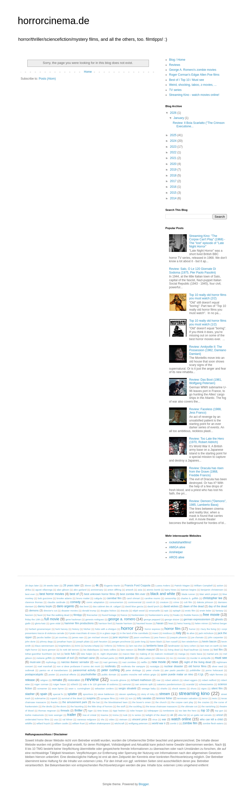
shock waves (179, 688)
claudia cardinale (56, 602)
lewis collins (110, 649)
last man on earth (209, 645)
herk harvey (61, 629)
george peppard (152, 619)
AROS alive (176, 557)
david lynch (153, 606)
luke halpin (86, 653)
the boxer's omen (141, 702)
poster (51, 674)
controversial (134, 602)
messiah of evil (65, 657)
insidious (167, 633)
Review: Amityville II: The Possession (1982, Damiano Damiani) (207, 350)
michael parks (107, 658)
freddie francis (191, 615)
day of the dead (217, 606)
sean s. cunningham (79, 688)
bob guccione (45, 598)
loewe (206, 649)
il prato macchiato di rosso (82, 633)
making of (145, 653)
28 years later (71, 585)
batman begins (188, 589)
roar (158, 680)
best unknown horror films (99, 594)
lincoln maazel (146, 649)
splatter (72, 694)
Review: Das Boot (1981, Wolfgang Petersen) (205, 381)
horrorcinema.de (53, 20)
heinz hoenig (184, 623)
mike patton (145, 658)
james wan (77, 637)
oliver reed (217, 666)
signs (203, 688)
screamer (42, 688)
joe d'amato (197, 637)
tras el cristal (89, 715)
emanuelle (154, 610)
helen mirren (201, 623)
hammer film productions (79, 623)
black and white (162, 594)
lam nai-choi (135, 645)
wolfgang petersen (138, 723)
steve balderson (106, 694)
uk (171, 714)
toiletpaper (153, 710)
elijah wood (138, 610)
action (220, 585)
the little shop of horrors (100, 706)
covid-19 (150, 602)
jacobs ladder (44, 637)
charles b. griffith (189, 598)
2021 (173, 158)
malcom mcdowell (164, 653)
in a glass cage (108, 633)
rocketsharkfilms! (180, 542)
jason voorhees (142, 637)
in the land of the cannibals (134, 633)
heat (170, 623)
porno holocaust (214, 670)
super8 (53, 698)
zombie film (190, 723)
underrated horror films (37, 719)
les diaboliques (91, 649)
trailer (71, 715)
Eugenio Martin (112, 585)
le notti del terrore (69, 649)
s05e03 (74, 684)
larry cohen (190, 645)
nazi (96, 662)
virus (154, 719)
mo (171, 658)
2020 (173, 164)
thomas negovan (47, 710)
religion (44, 680)
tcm (130, 698)
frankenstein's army (159, 615)
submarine (40, 698)
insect (155, 633)
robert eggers (190, 680)
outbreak (29, 670)
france (124, 615)
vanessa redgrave (86, 719)
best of (74, 594)
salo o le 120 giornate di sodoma (100, 684)
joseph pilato (83, 641)
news (175, 662)
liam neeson (127, 649)
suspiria (90, 698)
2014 (173, 198)
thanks (54, 702)
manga (181, 653)
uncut (219, 714)
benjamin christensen (212, 589)
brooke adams (64, 598)
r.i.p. (201, 674)
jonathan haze (64, 641)
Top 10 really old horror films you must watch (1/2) (207, 322)
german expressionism (197, 619)
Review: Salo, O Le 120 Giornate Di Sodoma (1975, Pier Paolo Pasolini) (192, 270)
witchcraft (119, 723)
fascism (29, 615)
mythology (51, 662)
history (75, 629)
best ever (30, 594)
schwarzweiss (206, 684)
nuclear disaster (173, 666)
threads (65, 710)
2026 (173, 113)
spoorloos (88, 694)
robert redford (209, 680)
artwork (129, 589)
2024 (173, 141)
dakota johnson (205, 602)
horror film (172, 629)
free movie (211, 615)
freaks (176, 615)
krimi (77, 645)
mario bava (196, 653)
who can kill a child (211, 719)
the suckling (135, 706)
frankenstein (137, 615)
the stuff (121, 706)
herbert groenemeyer (40, 629)
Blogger (144, 784)
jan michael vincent (98, 637)
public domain (109, 674)
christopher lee (212, 598)
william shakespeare (99, 723)
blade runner (188, 594)
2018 (173, 175)
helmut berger (219, 623)
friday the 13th (32, 619)
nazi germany (110, 662)
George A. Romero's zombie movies (192, 70)
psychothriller (88, 674)
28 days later (32, 585)
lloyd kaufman (191, 649)
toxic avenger (55, 715)
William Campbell (203, 585)
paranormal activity (84, 670)
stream (164, 694)
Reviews (174, 65)
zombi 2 (174, 723)
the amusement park (74, 702)
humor (192, 629)
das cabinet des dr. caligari (107, 606)
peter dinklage (133, 670)
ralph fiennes (216, 674)
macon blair (129, 653)
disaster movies (69, 610)
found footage (109, 615)
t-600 (122, 698)
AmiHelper (176, 552)
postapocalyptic (34, 674)
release (30, 680)
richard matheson (141, 680)
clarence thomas (34, 602)
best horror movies (51, 594)
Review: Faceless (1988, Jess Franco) (205, 410)
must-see (35, 662)
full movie (51, 619)
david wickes (170, 606)
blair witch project (209, 594)
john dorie (30, 641)
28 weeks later (51, 585)
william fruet (78, 723)
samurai (126, 684)
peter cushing (110, 670)
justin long (140, 641)
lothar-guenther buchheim (38, 653)
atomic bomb (153, 589)
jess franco (160, 637)
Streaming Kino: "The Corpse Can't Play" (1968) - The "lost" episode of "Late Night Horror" (207, 241)
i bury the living (208, 629)
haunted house (144, 623)
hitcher (87, 629)
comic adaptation (95, 602)
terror (205, 698)
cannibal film (114, 598)
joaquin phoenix (178, 637)
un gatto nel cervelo (201, 715)
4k (97, 585)
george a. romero (121, 619)
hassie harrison (124, 623)
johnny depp (46, 641)
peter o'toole (152, 670)
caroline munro (152, 598)
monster (181, 658)
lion (162, 649)
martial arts (213, 653)
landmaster (174, 645)
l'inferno (121, 645)
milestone (160, 658)
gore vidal (55, 623)
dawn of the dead (193, 606)
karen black (156, 641)
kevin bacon (209, 641)
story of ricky (148, 694)
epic (166, 610)
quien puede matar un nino (177, 674)
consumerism (116, 602)
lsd (58, 653)
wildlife (28, 723)
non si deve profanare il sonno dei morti (78, 666)
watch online (181, 719)
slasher (30, 694)
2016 (173, 186)
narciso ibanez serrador (75, 662)
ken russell (171, 641)
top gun (219, 710)
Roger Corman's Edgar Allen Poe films (194, 74)
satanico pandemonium (169, 684)
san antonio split (144, 684)
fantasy (219, 610)
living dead (173, 649)
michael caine (87, 657)
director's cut (50, 610)
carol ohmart (133, 598)
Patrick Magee (182, 585)
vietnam (123, 719)
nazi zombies (129, 662)
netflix (144, 662)
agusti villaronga (43, 589)
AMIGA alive (177, 547)
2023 (173, 146)
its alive (190, 633)
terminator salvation (187, 698)
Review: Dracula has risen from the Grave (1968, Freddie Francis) (206, 471)
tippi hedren (119, 710)
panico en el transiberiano (53, 670)
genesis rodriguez (94, 619)
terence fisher (164, 698)
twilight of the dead (155, 715)
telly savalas (144, 698)
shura (193, 688)
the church (161, 702)
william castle (61, 723)
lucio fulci (70, 653)
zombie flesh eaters (213, 723)
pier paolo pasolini (175, 670)
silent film (217, 688)
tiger (90, 710)
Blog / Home (177, 59)
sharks (163, 688)
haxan (159, 623)
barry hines (170, 589)
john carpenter (215, 637)
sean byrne (58, 688)
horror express (152, 629)
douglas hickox (108, 610)
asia (140, 589)
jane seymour (121, 637)
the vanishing (209, 706)
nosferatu (110, 666)
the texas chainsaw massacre (161, 706)
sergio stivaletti (127, 688)
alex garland (80, 589)
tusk (125, 715)
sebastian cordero (104, 688)
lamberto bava (154, 645)
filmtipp (78, 614)
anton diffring (114, 589)
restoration (74, 680)
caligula (98, 598)
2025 (173, 135)
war (164, 719)
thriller (79, 710)
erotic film (190, 610)
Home (88, 71)
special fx (58, 694)
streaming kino (194, 693)
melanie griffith (44, 658)
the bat (96, 702)
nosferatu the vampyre (133, 666)
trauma (104, 715)
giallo (28, 623)
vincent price (139, 719)
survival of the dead (72, 698)
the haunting (76, 706)
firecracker (92, 615)
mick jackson (126, 657)
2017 (173, 181)
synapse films (107, 698)
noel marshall (45, 666)
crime (176, 602)
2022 (173, 152)
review (92, 679)
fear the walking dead (58, 615)
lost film (218, 649)
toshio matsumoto (34, 715)
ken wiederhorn (190, 641)
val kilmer (67, 719)
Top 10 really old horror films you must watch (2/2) (207, 296)
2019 (173, 169)
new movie (159, 662)
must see (221, 658)
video (112, 719)
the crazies (203, 702)
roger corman (41, 684)
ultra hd (182, 715)
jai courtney (61, 637)
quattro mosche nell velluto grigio (138, 674)
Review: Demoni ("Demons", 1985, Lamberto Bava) (207, 502)
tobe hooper (136, 710)
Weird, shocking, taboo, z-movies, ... (193, 85)
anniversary (97, 589)
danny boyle (45, 606)
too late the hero (187, 710)
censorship (170, 598)
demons (34, 610)
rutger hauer (59, 684)
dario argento (65, 606)
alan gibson (63, 589)
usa (56, 719)
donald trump (89, 610)
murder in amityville (200, 658)
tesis (214, 698)
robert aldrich (172, 680)
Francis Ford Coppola (137, 585)
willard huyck (43, 723)
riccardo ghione (118, 680)
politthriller (195, 670)
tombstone (168, 710)
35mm (87, 585)
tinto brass (103, 710)
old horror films (198, 666)
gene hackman (73, 619)
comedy (75, 602)
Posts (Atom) (47, 78)
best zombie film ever (132, 594)
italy (178, 633)
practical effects (68, 674)
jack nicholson (206, 633)
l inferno (108, 645)
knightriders (65, 645)
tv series (136, 715)
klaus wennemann (44, 645)
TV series (175, 90)
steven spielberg (128, 694)
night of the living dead (197, 662)
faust (40, 615)
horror (127, 628)
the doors (61, 706)
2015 (173, 192)
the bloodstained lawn (116, 702)
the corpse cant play (182, 702)
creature (164, 602)
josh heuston (101, 641)
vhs (102, 719)
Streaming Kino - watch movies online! (194, 95)
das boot (84, 606)
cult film (188, 602)
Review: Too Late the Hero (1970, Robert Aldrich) (206, 440)
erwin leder (205, 610)
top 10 (205, 710)
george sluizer (172, 619)
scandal (190, 684)
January (179, 118)
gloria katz (40, 623)
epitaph (177, 610)
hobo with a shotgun (105, 629)
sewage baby (149, 688)
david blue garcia (134, 606)
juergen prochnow (121, 641)
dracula (124, 610)
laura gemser (49, 649)
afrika (28, 589)
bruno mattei (83, 598)
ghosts (219, 619)
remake (57, 680)
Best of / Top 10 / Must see (186, 80)
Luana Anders (162, 585)
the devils (47, 706)
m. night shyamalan (107, 653)
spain (43, 694)
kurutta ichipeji (92, 645)
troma (116, 715)
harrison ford (105, 623)
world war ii (158, 723)
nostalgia (154, 666)
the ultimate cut (189, 706)
